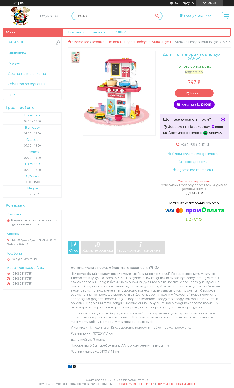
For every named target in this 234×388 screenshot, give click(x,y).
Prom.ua (142, 379)
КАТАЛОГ (16, 42)
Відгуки (14, 63)
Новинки (97, 32)
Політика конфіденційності (176, 383)
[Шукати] (157, 16)
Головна (76, 32)
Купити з (196, 104)
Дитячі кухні (161, 42)
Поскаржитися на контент (134, 383)
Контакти (17, 53)
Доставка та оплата (27, 74)
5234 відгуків (184, 3)
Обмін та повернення (26, 84)
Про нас (15, 94)
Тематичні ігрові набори (128, 42)
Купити (196, 93)
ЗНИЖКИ (118, 32)
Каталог (81, 42)
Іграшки (98, 42)
